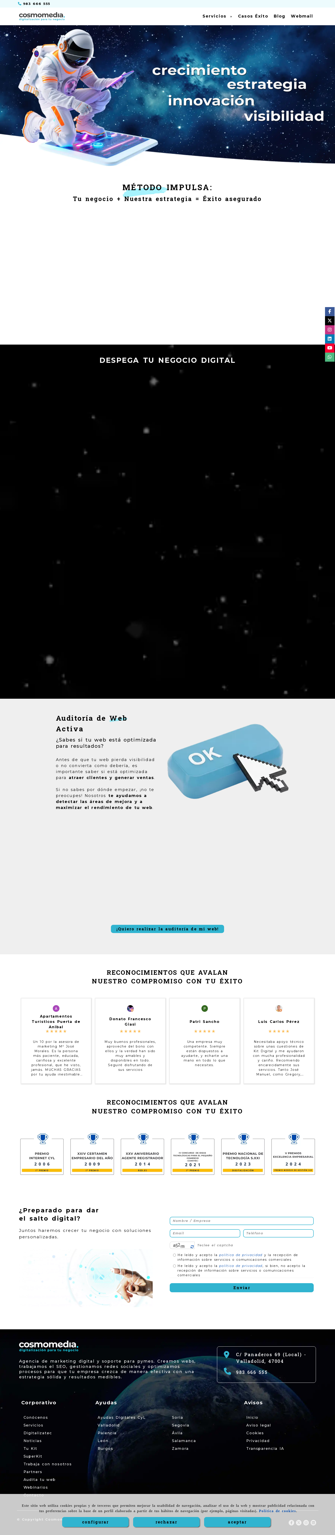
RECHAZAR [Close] (166, 1522)
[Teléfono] (34, 4)
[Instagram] (330, 330)
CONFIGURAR (95, 1522)
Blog (280, 16)
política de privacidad (240, 1255)
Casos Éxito (253, 16)
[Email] (205, 1233)
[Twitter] (329, 321)
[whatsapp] (330, 357)
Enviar (241, 1287)
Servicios (218, 16)
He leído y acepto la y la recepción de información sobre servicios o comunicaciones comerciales (235, 1257)
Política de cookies (277, 1511)
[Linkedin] (330, 339)
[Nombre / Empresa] (242, 1221)
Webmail (302, 16)
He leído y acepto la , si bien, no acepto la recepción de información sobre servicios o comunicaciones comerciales (239, 1270)
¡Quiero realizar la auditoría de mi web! (167, 928)
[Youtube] (329, 348)
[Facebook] (329, 312)
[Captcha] (254, 1245)
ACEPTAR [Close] (237, 1522)
